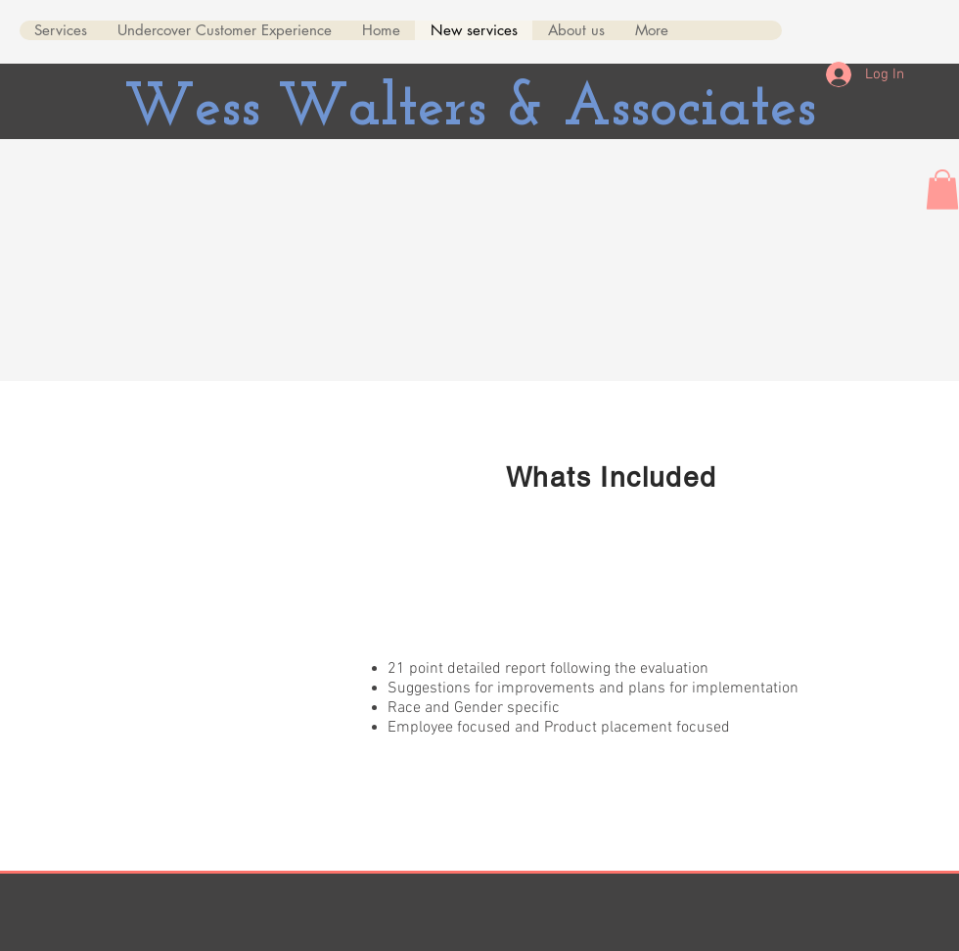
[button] (942, 189)
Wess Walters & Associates (470, 109)
